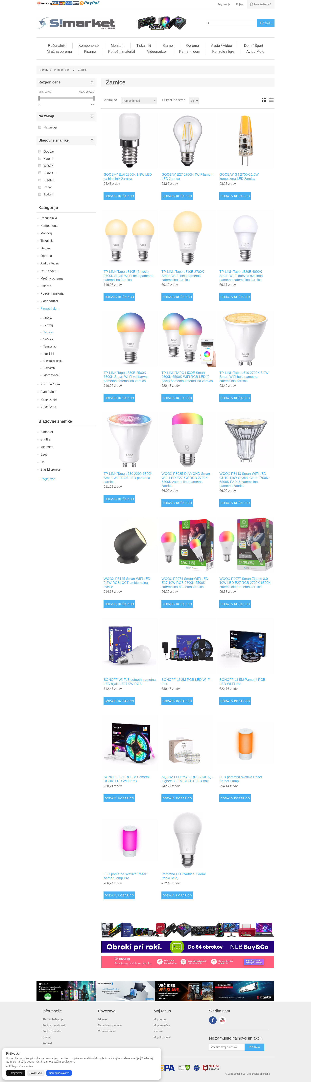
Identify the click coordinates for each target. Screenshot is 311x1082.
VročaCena (48, 407)
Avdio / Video (221, 46)
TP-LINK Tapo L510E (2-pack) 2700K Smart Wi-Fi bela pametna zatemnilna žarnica (128, 276)
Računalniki (57, 46)
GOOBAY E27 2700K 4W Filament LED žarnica (187, 176)
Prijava (240, 4)
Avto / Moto (255, 52)
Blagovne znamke (53, 140)
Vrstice (271, 100)
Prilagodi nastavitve (21, 1066)
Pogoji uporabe (51, 1031)
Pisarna (90, 52)
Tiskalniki (143, 46)
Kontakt (47, 1043)
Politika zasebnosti (53, 1025)
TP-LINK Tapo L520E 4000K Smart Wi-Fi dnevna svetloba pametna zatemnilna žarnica (241, 276)
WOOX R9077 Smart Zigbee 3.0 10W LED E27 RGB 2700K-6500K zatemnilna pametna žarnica (245, 583)
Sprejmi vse (16, 1072)
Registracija (224, 4)
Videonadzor (157, 52)
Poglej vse (47, 479)
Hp (42, 462)
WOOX (48, 166)
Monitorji (117, 46)
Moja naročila (162, 1025)
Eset (43, 454)
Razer (47, 187)
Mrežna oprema (59, 52)
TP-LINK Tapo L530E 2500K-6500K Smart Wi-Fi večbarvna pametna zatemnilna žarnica (126, 377)
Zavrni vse (36, 1072)
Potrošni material (121, 52)
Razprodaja (48, 399)
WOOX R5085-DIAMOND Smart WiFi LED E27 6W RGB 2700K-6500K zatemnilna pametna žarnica (185, 480)
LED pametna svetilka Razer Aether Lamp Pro (125, 876)
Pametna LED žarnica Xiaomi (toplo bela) (183, 876)
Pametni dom (189, 52)
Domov (43, 69)
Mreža (264, 100)
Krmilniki (48, 353)
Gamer (168, 46)
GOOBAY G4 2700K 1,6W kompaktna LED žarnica (239, 176)
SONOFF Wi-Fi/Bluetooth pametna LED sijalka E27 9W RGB (130, 682)
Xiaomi (48, 158)
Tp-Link (48, 194)
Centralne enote (53, 360)
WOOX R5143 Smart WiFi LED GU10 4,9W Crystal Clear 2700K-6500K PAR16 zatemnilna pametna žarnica (244, 480)
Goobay (49, 151)
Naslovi (158, 1031)
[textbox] (231, 23)
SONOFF (50, 173)
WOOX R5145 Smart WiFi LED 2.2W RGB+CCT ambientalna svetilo (127, 583)
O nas (46, 1037)
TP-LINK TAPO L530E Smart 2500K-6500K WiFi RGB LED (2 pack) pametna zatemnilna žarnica (187, 377)
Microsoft (46, 447)
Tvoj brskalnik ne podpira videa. (65, 510)
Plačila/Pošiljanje (52, 1019)
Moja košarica (162, 1037)
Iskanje (102, 1019)
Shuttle (45, 439)
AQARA (49, 180)
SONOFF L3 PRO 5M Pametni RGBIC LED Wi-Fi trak (126, 779)
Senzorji (48, 325)
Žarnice (48, 332)
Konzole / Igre (223, 52)
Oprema (192, 46)
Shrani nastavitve (59, 1072)
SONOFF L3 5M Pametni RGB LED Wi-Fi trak (242, 682)
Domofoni (49, 368)
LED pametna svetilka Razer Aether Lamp (240, 779)
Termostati (49, 346)
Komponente (89, 46)
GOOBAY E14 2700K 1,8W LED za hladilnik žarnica (128, 176)
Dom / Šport (253, 46)
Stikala (47, 318)
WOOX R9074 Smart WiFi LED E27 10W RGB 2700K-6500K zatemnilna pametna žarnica (184, 583)
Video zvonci (51, 375)
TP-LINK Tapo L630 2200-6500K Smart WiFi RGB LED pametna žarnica (128, 478)
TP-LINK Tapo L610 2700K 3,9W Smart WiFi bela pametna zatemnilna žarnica (243, 377)
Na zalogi (46, 116)
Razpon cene (49, 82)
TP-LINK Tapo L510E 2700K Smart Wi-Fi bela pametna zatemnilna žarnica (182, 276)
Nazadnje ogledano (110, 1025)
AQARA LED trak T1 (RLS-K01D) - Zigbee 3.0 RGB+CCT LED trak (187, 779)
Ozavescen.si (106, 1031)
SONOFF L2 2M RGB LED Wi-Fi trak (185, 682)
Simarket (46, 432)
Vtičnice (48, 339)
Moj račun (160, 1019)
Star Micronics (50, 469)
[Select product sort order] (139, 101)
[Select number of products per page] (194, 101)
